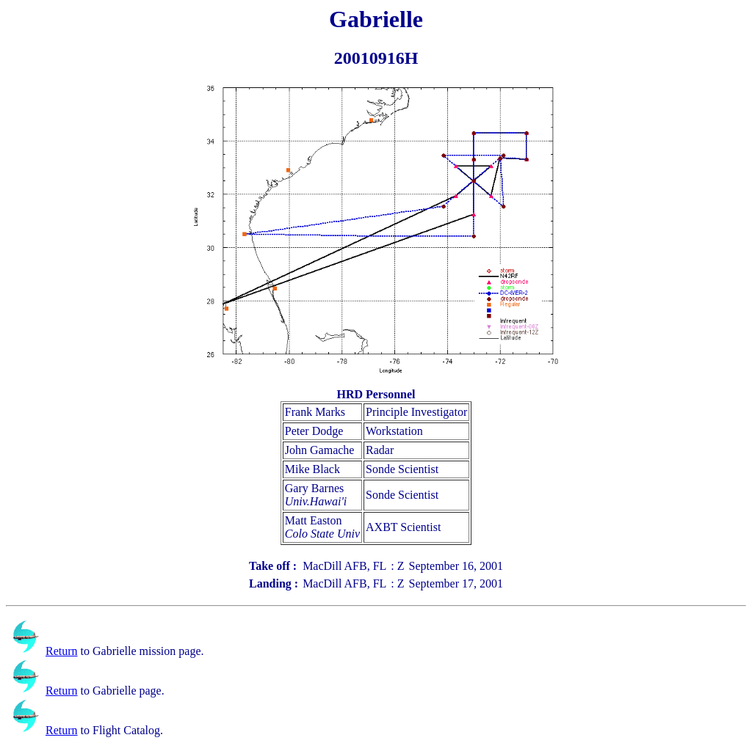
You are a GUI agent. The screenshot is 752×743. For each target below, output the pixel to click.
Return (62, 651)
